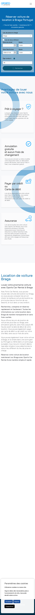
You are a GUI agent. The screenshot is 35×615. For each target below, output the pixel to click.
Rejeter (16, 601)
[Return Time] (25, 52)
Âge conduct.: (7, 58)
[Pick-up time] (25, 45)
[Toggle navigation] (31, 4)
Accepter (9, 601)
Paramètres (9, 606)
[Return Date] (8, 52)
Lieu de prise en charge (10, 33)
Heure (20, 42)
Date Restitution (8, 49)
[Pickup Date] (8, 45)
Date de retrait (7, 42)
